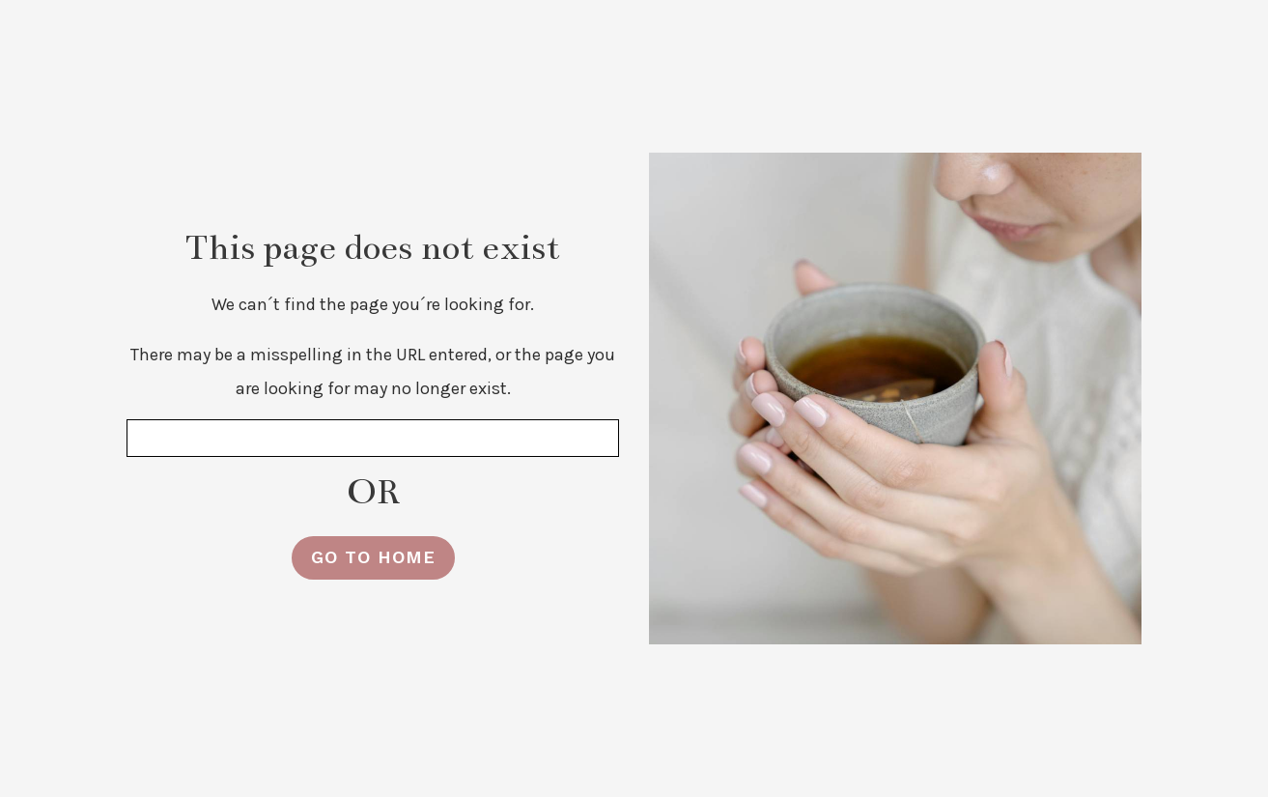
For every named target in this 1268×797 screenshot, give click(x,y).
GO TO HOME (373, 557)
